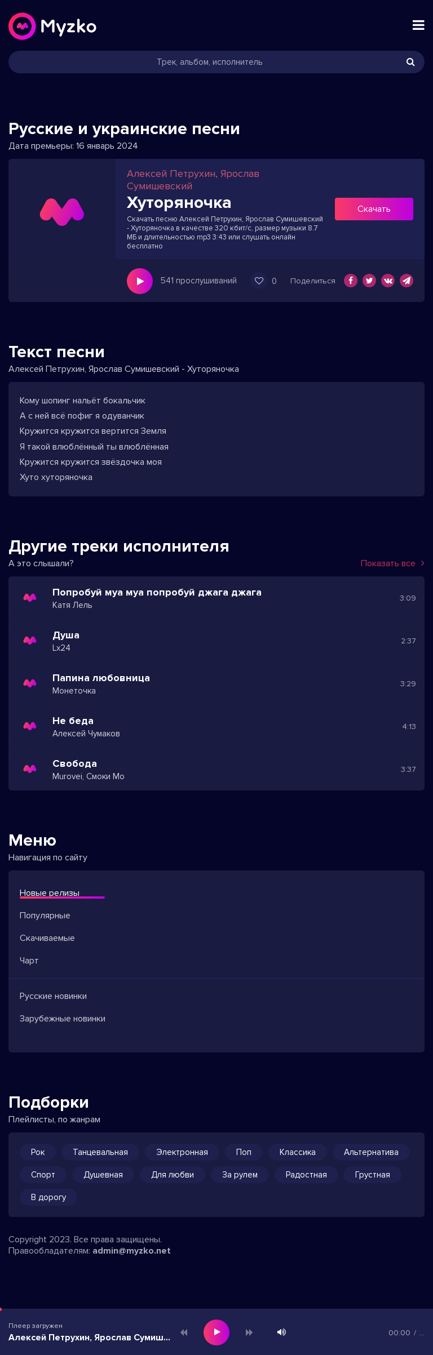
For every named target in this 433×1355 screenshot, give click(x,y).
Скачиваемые (47, 938)
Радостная (306, 1175)
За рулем (240, 1175)
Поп (243, 1152)
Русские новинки (53, 996)
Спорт (43, 1175)
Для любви (172, 1175)
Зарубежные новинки (62, 1018)
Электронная (182, 1152)
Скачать (374, 209)
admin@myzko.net (131, 1250)
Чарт (29, 960)
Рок (38, 1152)
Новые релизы (49, 893)
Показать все (393, 563)
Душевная (103, 1175)
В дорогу (48, 1197)
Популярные (45, 915)
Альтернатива (371, 1152)
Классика (298, 1152)
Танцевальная (100, 1152)
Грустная (372, 1175)
